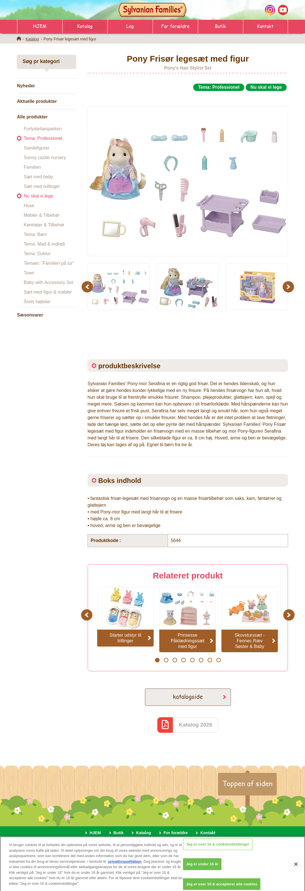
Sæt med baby (38, 176)
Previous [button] (88, 286)
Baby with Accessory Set (48, 282)
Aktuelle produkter (37, 101)
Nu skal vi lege (38, 196)
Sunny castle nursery (45, 157)
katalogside (188, 696)
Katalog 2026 (195, 725)
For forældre (175, 26)
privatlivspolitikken (124, 865)
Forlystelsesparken (43, 128)
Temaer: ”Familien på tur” (49, 263)
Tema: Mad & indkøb (44, 244)
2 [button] (165, 660)
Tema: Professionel (43, 138)
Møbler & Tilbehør (42, 215)
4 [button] (183, 660)
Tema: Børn (35, 234)
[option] (188, 174)
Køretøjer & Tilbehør (44, 224)
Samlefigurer (36, 148)
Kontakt (265, 26)
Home (19, 38)
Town (29, 272)
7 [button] (209, 660)
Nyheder (26, 85)
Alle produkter (32, 116)
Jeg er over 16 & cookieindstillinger (217, 848)
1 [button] (157, 660)
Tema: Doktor (37, 253)
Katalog (85, 26)
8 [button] (218, 660)
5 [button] (192, 660)
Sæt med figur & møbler (48, 292)
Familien (32, 167)
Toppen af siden (247, 783)
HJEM (39, 26)
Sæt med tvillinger (42, 186)
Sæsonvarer (30, 315)
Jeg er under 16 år (202, 868)
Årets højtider (37, 301)
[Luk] (296, 868)
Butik (220, 26)
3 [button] (174, 660)
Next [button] (289, 286)
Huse (29, 205)
